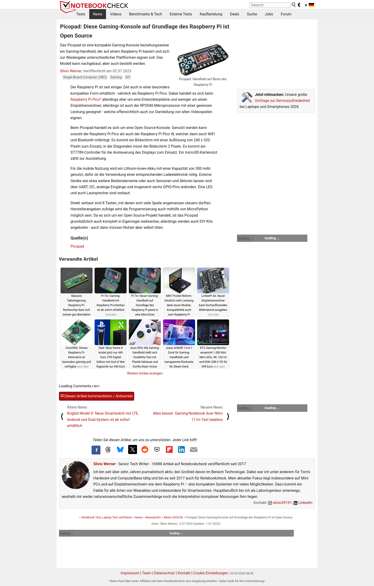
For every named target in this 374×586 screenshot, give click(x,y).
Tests (80, 14)
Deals (234, 14)
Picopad (77, 246)
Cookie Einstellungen (210, 573)
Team (146, 573)
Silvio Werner (71, 71)
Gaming (116, 77)
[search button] (294, 5)
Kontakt (184, 573)
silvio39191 (280, 502)
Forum (286, 14)
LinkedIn (303, 502)
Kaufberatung (211, 14)
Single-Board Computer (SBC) (85, 77)
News (97, 14)
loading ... (245, 238)
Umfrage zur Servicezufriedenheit (282, 100)
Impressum (129, 573)
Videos (115, 14)
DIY (127, 77)
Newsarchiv (153, 517)
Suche (252, 14)
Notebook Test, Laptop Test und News (107, 517)
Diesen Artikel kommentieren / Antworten (96, 396)
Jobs (269, 14)
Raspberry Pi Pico (85, 99)
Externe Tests (181, 14)
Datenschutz (164, 573)
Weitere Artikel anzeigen (145, 373)
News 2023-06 (173, 517)
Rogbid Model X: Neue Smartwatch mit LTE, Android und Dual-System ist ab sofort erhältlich (103, 419)
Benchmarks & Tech (145, 14)
